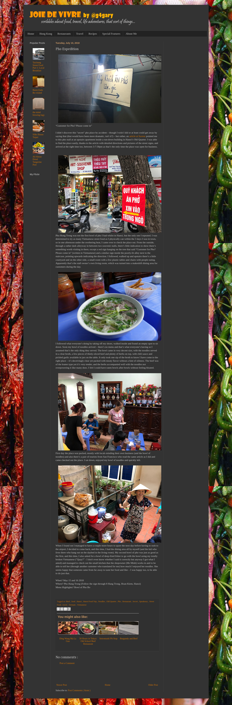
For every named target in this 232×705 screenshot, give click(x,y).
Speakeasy (143, 601)
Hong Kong (45, 33)
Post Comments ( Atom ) (79, 690)
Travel (79, 33)
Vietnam (72, 605)
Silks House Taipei (38, 135)
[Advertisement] (107, 674)
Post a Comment (67, 663)
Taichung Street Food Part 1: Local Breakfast (38, 66)
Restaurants (64, 33)
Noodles (102, 601)
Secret (135, 601)
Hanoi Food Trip (90, 601)
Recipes (92, 33)
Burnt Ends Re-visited (38, 91)
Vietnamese (82, 605)
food (73, 601)
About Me (131, 33)
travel (65, 605)
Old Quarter (111, 601)
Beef (68, 601)
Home (31, 33)
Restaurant (127, 601)
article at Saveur (137, 136)
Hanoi (79, 601)
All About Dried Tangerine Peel (37, 161)
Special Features (111, 33)
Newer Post (61, 685)
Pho (119, 601)
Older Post (153, 685)
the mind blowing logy (39, 113)
